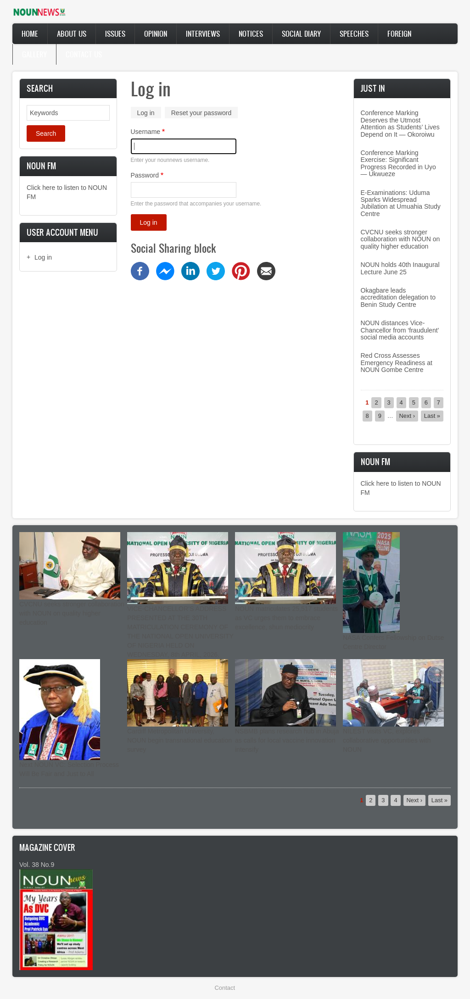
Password (145, 175)
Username (146, 131)
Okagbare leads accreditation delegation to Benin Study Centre (398, 297)
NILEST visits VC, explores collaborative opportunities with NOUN (387, 740)
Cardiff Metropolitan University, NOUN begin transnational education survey (179, 740)
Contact (225, 987)
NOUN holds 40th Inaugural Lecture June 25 (400, 268)
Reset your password (201, 113)
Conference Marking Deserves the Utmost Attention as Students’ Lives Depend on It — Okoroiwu (400, 123)
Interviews (203, 33)
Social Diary (301, 33)
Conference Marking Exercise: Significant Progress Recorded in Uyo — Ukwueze (398, 163)
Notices (251, 33)
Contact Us (84, 54)
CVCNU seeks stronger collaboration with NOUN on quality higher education (400, 239)
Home (30, 33)
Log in (43, 257)
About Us (71, 33)
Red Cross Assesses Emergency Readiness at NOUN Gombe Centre (396, 362)
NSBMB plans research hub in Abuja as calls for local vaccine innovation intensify (287, 740)
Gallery (34, 54)
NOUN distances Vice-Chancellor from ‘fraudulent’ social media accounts (400, 330)
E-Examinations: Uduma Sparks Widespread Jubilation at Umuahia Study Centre (401, 203)
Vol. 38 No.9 (36, 864)
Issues (115, 33)
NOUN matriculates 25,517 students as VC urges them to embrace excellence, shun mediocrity (286, 618)
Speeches (354, 33)
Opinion (155, 33)
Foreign (399, 33)
